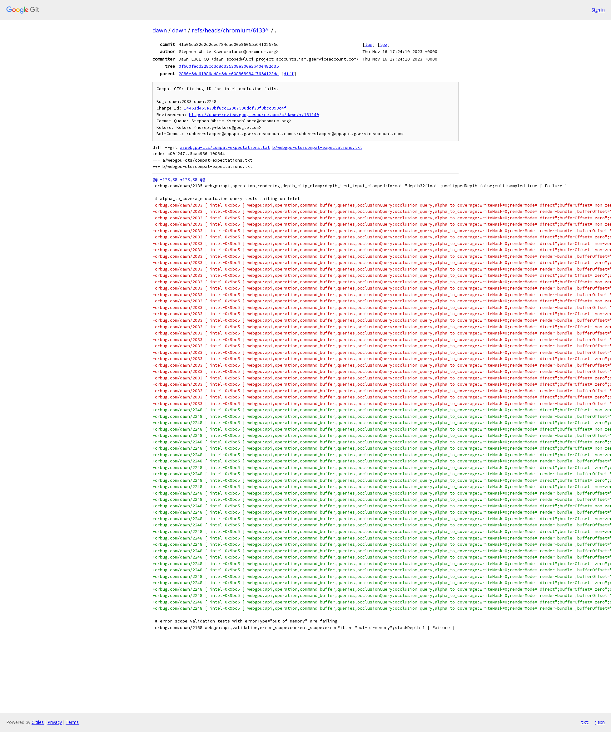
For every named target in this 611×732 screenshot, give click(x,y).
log (368, 44)
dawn (159, 30)
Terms (72, 722)
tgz (383, 44)
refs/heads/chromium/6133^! (231, 30)
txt (585, 722)
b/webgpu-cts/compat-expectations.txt (317, 147)
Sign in (598, 10)
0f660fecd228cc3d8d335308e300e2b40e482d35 (229, 66)
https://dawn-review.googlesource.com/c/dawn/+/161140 (254, 114)
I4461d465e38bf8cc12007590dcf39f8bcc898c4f (235, 108)
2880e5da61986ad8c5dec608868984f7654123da (229, 73)
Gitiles (38, 722)
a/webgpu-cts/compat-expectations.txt (225, 147)
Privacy (54, 722)
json (600, 722)
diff (289, 73)
